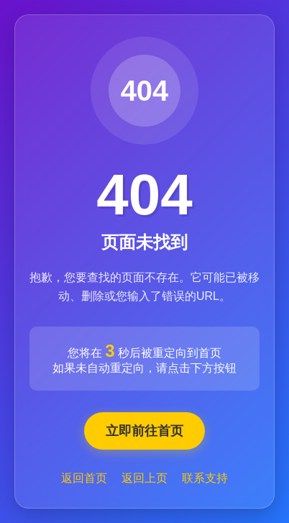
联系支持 (205, 478)
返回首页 (84, 478)
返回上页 (144, 478)
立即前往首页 (144, 431)
